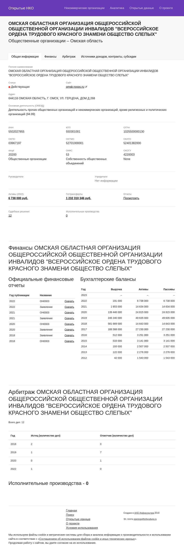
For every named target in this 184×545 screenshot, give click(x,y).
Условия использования (82, 527)
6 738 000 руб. (18, 198)
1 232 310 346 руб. (78, 198)
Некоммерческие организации (84, 8)
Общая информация (25, 56)
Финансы (50, 56)
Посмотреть (131, 198)
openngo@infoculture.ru (145, 519)
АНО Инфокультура (144, 513)
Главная (71, 510)
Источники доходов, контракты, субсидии (108, 56)
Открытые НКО (21, 8)
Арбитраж (68, 56)
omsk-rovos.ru (75, 86)
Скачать (69, 301)
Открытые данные (142, 8)
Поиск (70, 514)
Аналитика (117, 8)
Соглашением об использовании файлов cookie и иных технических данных (87, 538)
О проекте (166, 8)
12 (10, 215)
